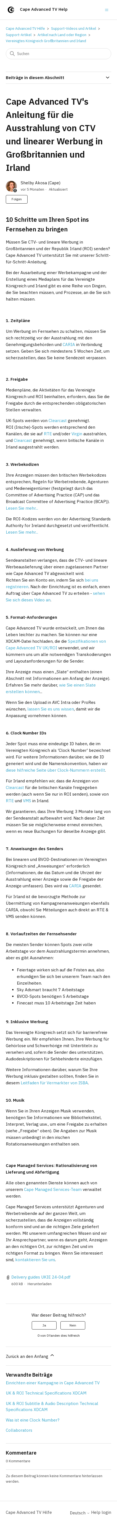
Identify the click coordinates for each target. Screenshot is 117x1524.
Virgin (76, 433)
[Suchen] (58, 53)
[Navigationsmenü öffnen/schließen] (106, 9)
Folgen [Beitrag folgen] (17, 199)
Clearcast (58, 420)
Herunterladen (40, 1284)
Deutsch (80, 1513)
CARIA (69, 344)
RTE (48, 433)
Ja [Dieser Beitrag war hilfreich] (44, 1325)
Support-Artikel (18, 35)
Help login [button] (101, 1512)
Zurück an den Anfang (30, 1355)
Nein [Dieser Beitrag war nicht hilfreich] (73, 1325)
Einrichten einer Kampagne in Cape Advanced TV (53, 1382)
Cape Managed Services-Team (53, 1189)
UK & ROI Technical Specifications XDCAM (46, 1393)
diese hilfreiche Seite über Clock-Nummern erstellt (55, 770)
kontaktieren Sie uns (35, 1259)
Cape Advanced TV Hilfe (25, 28)
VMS (27, 800)
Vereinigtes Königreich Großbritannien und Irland (46, 41)
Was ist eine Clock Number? (32, 1420)
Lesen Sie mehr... (22, 508)
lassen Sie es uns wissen (50, 709)
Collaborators (19, 1430)
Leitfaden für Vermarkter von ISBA (54, 1082)
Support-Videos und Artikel (73, 28)
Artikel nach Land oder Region (62, 35)
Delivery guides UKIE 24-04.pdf (41, 1277)
